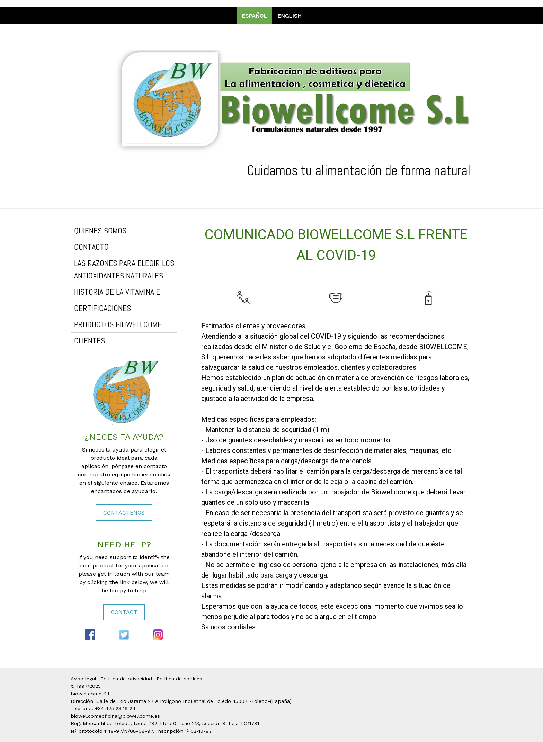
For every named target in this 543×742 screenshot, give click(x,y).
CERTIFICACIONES (102, 308)
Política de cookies (179, 678)
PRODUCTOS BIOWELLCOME (118, 324)
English (289, 15)
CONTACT (124, 612)
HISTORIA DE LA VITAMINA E (117, 291)
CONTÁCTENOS (124, 512)
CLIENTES (89, 340)
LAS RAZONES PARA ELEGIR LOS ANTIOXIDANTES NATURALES (124, 269)
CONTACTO (91, 246)
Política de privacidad (126, 678)
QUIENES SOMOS (100, 230)
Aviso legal (83, 678)
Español (254, 15)
